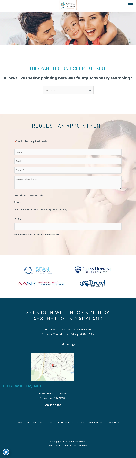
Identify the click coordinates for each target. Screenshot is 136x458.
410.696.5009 (53, 405)
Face (41, 422)
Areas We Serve (97, 422)
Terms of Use (69, 445)
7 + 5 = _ (19, 219)
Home (19, 422)
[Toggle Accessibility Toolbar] (6, 452)
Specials (80, 422)
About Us (31, 422)
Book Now (113, 422)
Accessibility (54, 445)
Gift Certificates (64, 422)
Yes (19, 202)
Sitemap (83, 445)
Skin (49, 422)
